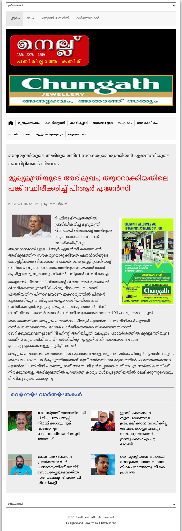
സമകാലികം (147, 123)
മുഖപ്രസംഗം (29, 123)
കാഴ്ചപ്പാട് (79, 123)
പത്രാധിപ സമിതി (55, 19)
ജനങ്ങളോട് (103, 123)
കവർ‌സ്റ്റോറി (55, 123)
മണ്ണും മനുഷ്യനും (49, 134)
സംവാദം (125, 123)
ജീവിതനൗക (19, 134)
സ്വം (30, 19)
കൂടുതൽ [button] (77, 134)
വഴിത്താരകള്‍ (87, 19)
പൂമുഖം (14, 19)
